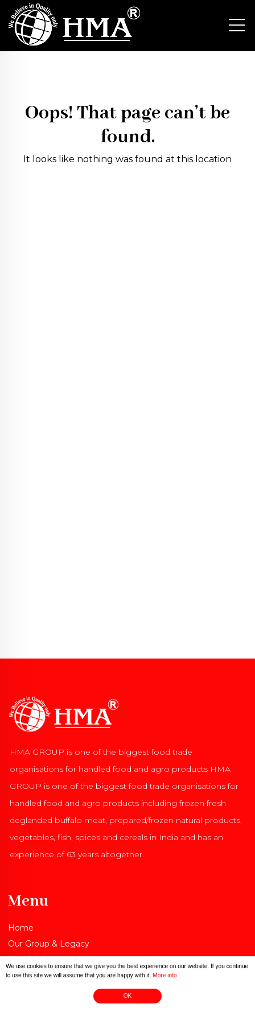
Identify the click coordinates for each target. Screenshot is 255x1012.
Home (21, 928)
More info (164, 976)
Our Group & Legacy (48, 944)
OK (128, 997)
